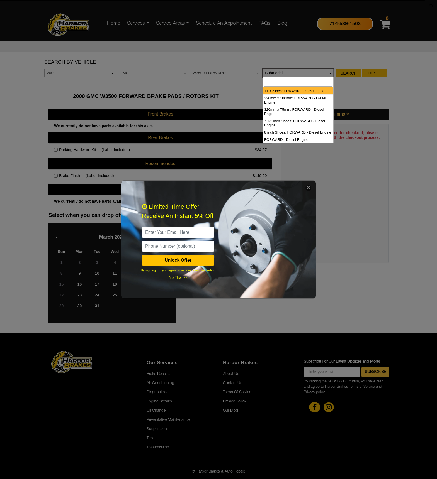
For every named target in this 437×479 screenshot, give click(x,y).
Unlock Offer (178, 260)
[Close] (308, 188)
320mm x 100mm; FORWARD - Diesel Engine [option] (295, 100)
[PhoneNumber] (178, 246)
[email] (178, 232)
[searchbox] (298, 82)
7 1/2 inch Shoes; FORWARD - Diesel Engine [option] (294, 123)
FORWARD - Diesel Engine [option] (286, 139)
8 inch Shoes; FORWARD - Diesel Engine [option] (297, 132)
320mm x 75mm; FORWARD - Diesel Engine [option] (294, 111)
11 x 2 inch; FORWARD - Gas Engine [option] (294, 91)
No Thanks (178, 277)
